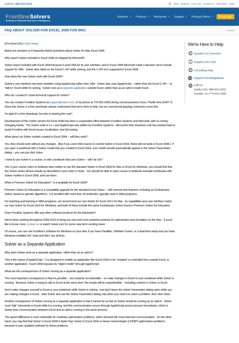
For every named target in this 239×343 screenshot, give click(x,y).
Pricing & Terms (201, 16)
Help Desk (221, 3)
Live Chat (196, 3)
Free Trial (225, 16)
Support (179, 16)
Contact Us (208, 3)
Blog (176, 3)
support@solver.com (62, 102)
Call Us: (10, 3)
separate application (75, 87)
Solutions (122, 16)
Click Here (30, 43)
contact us (33, 224)
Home (230, 30)
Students (184, 3)
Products (141, 16)
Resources (160, 16)
